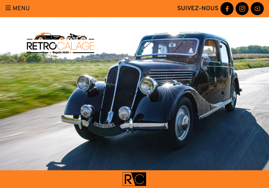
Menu (17, 8)
